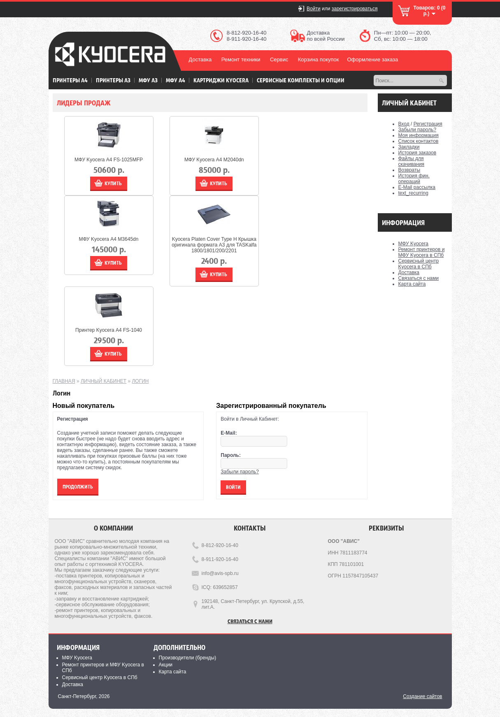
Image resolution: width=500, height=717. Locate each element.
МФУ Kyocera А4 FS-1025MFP (108, 160)
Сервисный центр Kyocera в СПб (418, 264)
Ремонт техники (240, 59)
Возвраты (409, 170)
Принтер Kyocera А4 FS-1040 (108, 330)
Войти (314, 9)
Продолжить (78, 486)
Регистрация (428, 124)
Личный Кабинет (103, 381)
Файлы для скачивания (411, 161)
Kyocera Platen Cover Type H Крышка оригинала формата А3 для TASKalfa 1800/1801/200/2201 (214, 245)
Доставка (200, 59)
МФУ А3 (148, 80)
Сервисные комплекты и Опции (300, 80)
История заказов (417, 153)
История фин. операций (414, 178)
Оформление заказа (372, 59)
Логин (140, 381)
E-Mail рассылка (417, 187)
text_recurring (413, 193)
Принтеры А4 (70, 80)
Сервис (279, 59)
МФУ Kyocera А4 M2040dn (214, 160)
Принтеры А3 (113, 80)
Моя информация (418, 135)
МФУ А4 (175, 80)
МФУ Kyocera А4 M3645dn (109, 239)
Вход (403, 124)
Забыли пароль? (417, 130)
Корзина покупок (318, 59)
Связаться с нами (418, 278)
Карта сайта (412, 284)
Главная (64, 381)
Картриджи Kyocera (221, 80)
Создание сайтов (422, 696)
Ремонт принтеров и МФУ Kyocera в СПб (421, 252)
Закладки (409, 147)
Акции (166, 665)
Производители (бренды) (187, 658)
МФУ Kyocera (413, 244)
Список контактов (418, 141)
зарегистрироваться (355, 9)
